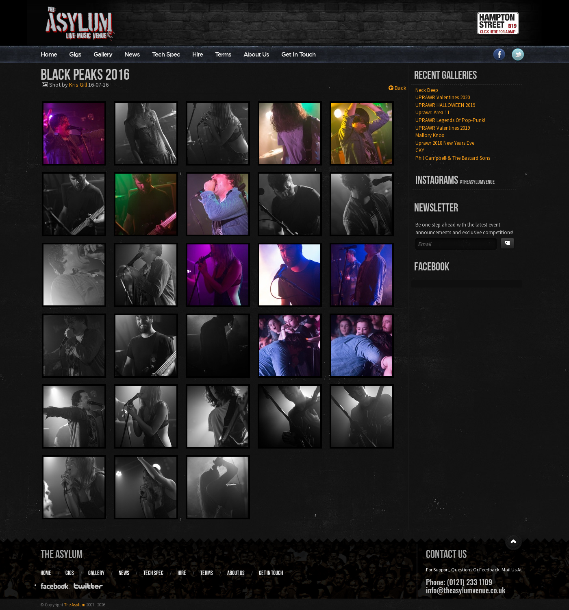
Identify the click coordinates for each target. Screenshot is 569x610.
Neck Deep (426, 90)
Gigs (75, 54)
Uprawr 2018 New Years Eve (444, 142)
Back (397, 88)
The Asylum (62, 554)
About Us (256, 54)
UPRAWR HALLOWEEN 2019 (445, 105)
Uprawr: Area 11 (432, 112)
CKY (419, 150)
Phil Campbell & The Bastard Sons (452, 158)
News (132, 54)
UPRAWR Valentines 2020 (442, 97)
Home (49, 54)
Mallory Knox (429, 135)
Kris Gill (78, 84)
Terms (223, 54)
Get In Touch (298, 54)
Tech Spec (166, 54)
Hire (197, 54)
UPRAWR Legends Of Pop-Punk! (450, 120)
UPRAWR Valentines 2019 (442, 127)
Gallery (102, 54)
